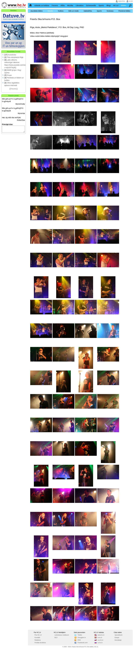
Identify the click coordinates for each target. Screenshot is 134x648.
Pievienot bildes (124, 11)
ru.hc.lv (100, 643)
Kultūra (60, 11)
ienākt (131, 1)
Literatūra (79, 5)
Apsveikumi (118, 635)
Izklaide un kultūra (41, 5)
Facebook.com (83, 643)
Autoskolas (12, 55)
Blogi (108, 5)
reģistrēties (121, 1)
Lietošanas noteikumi (61, 635)
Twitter (80, 635)
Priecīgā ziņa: (7, 124)
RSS (79, 640)
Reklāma (38, 640)
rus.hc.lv (100, 640)
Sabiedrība (88, 11)
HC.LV (115, 5)
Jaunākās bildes (36, 11)
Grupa (9, 75)
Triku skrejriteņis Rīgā (15, 57)
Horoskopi (118, 640)
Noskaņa (110, 11)
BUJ (55, 637)
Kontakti (37, 637)
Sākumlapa (30, 5)
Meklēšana (130, 5)
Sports (101, 5)
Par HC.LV (38, 635)
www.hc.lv (101, 635)
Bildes (123, 5)
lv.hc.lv (100, 637)
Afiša (63, 5)
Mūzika (70, 5)
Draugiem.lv (82, 637)
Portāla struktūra (40, 643)
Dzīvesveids (91, 5)
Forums (55, 5)
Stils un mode (73, 11)
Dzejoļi (117, 637)
